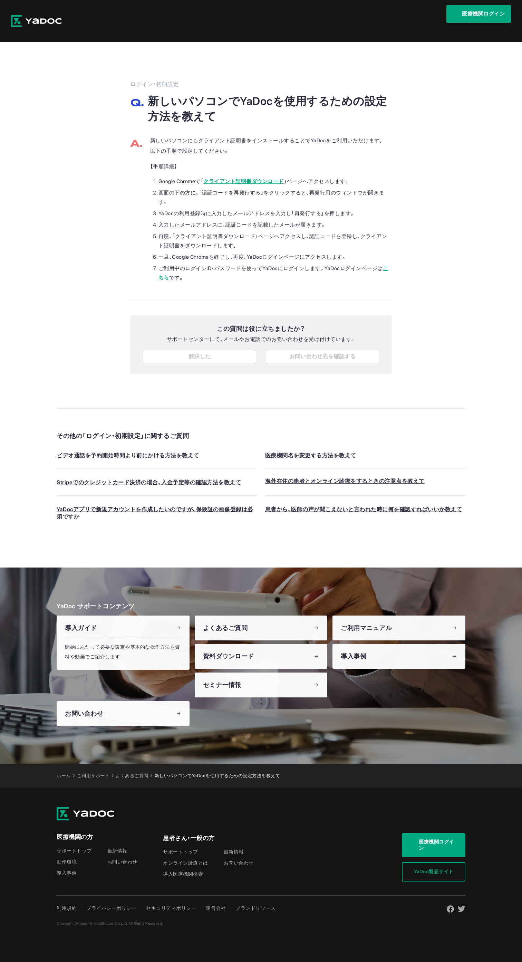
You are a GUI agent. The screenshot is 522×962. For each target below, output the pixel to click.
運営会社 (216, 893)
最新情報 (117, 836)
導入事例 (67, 858)
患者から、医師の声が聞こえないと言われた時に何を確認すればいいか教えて (363, 495)
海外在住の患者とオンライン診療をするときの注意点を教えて (345, 466)
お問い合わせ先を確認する (322, 342)
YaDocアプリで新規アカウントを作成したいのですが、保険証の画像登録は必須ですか (155, 498)
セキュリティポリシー (171, 893)
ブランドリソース (255, 893)
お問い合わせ (122, 847)
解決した (199, 342)
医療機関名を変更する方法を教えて (310, 441)
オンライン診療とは (185, 848)
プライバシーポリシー (111, 893)
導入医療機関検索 (183, 859)
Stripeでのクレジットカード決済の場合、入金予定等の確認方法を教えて (149, 468)
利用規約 (67, 893)
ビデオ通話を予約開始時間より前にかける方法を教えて (128, 441)
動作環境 (67, 847)
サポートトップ (74, 836)
